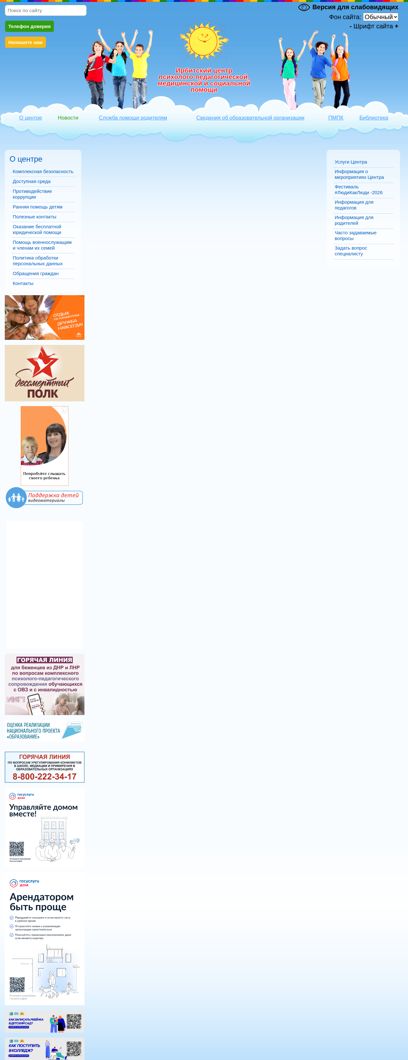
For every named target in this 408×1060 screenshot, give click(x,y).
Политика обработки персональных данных (38, 260)
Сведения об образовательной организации (250, 118)
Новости (68, 118)
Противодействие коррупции (32, 194)
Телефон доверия (29, 26)
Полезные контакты (34, 216)
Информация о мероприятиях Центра (359, 174)
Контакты (23, 283)
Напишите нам (25, 42)
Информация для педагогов (354, 204)
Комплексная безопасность (43, 171)
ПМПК (335, 118)
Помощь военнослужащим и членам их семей (42, 245)
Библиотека (373, 118)
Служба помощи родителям (133, 118)
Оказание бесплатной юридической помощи (37, 229)
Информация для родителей (354, 220)
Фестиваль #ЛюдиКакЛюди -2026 (358, 189)
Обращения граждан (36, 273)
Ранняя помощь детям (37, 206)
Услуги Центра (351, 161)
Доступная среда (32, 181)
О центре (30, 118)
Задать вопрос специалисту (351, 250)
